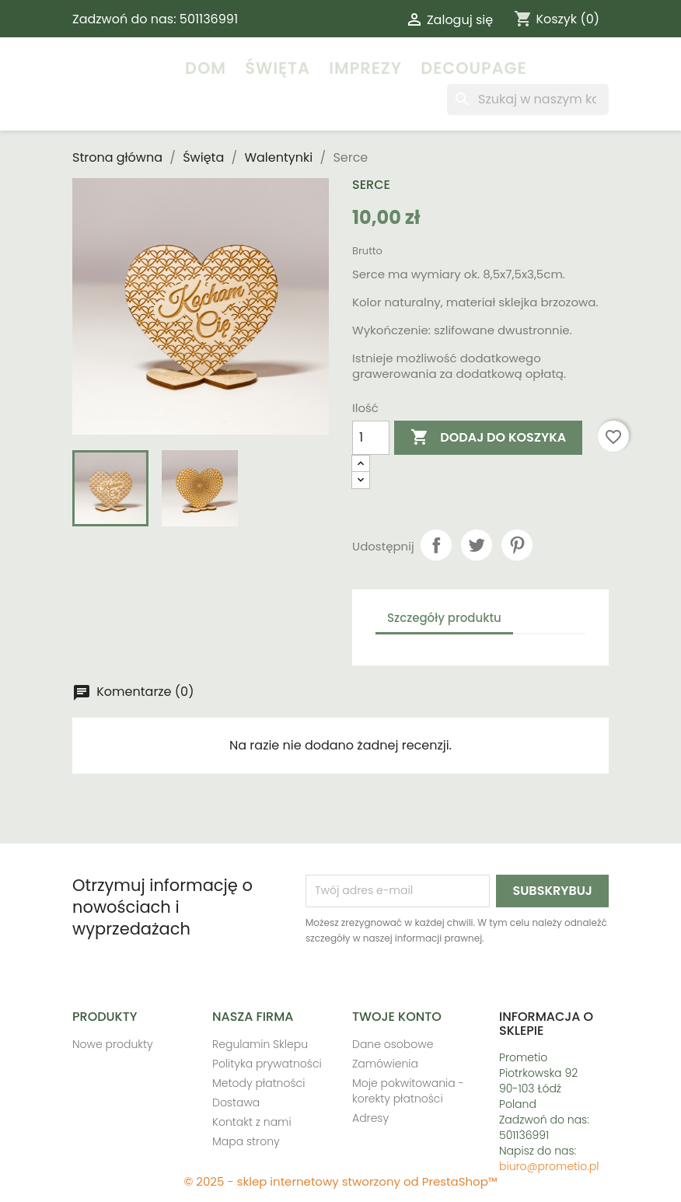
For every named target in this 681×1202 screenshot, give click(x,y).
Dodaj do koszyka (488, 438)
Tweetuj (476, 545)
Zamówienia (385, 1063)
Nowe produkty (112, 1044)
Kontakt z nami (252, 1122)
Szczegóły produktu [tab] (444, 618)
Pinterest (517, 545)
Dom (205, 68)
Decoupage (473, 68)
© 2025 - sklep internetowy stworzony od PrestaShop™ (340, 1181)
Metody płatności (258, 1083)
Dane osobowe (392, 1044)
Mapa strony (246, 1141)
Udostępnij (436, 545)
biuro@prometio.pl (549, 1166)
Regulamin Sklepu (260, 1044)
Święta (277, 68)
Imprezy (365, 68)
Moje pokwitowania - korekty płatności (408, 1090)
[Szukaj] (528, 99)
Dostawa (236, 1102)
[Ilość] (370, 438)
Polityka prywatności (267, 1063)
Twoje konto (397, 1017)
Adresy (370, 1118)
